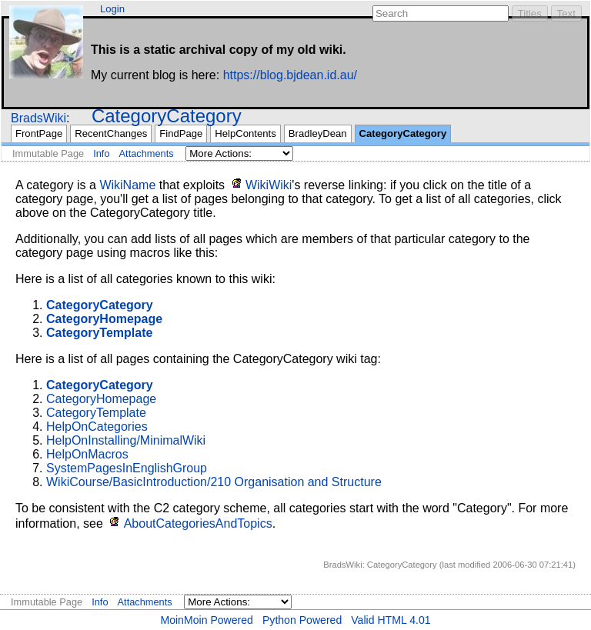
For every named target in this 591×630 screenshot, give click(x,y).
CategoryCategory (167, 115)
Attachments (146, 153)
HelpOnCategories (97, 426)
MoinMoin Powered (206, 620)
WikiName (127, 185)
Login (112, 9)
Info (101, 153)
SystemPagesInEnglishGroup (126, 468)
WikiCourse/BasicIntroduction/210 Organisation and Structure (214, 481)
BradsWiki (38, 118)
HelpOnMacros (87, 454)
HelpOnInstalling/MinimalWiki (125, 440)
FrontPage (38, 133)
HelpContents (245, 133)
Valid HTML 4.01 (390, 620)
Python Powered (302, 620)
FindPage (180, 133)
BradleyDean (318, 133)
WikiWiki (268, 185)
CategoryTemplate (96, 412)
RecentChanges (111, 133)
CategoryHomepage (101, 398)
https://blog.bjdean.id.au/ (290, 75)
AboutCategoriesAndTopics (198, 523)
